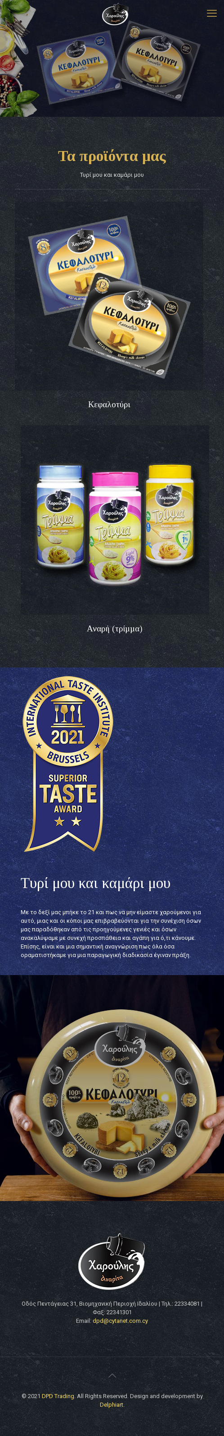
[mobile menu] (212, 13)
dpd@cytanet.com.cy (120, 1320)
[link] (109, 296)
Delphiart (111, 1404)
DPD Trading (58, 1396)
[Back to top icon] (112, 1375)
